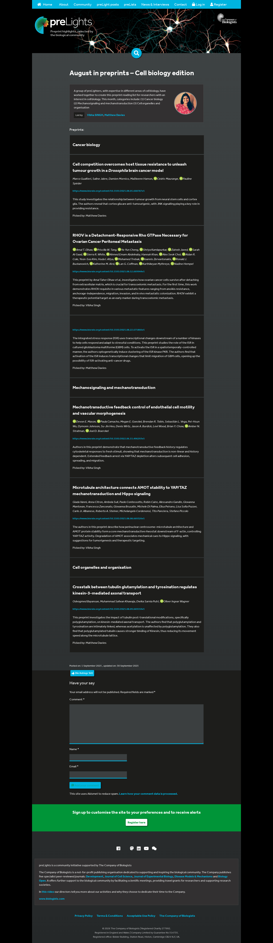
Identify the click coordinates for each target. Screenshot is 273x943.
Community (83, 4)
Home (44, 4)
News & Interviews (155, 4)
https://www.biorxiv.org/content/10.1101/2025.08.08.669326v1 (109, 518)
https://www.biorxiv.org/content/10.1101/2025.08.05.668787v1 (109, 190)
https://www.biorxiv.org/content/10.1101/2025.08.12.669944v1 (109, 271)
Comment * (77, 699)
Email (74, 766)
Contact (180, 4)
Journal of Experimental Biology (153, 876)
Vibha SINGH (95, 115)
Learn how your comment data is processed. (148, 793)
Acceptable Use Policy (141, 915)
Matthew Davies (114, 115)
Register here (136, 822)
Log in (198, 4)
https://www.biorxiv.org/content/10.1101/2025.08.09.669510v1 (109, 609)
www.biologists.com (52, 898)
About (63, 4)
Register (218, 4)
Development (94, 876)
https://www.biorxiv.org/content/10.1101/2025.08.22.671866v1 (109, 329)
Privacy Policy (84, 915)
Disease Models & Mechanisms (193, 876)
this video (48, 891)
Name (74, 749)
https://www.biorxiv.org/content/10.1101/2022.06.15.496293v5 (109, 438)
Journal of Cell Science (118, 876)
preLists (130, 4)
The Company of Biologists (177, 915)
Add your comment (85, 785)
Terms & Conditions (110, 915)
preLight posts (108, 4)
